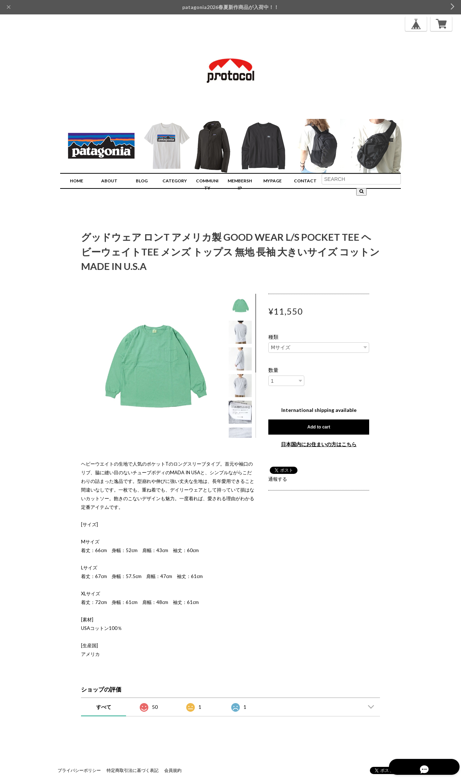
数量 (273, 370)
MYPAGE (272, 180)
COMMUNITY (207, 184)
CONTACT (305, 180)
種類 (273, 336)
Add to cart (318, 427)
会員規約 (173, 770)
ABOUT (109, 180)
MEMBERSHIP (240, 184)
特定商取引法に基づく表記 (132, 770)
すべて (103, 707)
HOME (76, 180)
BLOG (142, 180)
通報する (277, 479)
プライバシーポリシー (79, 770)
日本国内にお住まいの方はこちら (319, 444)
